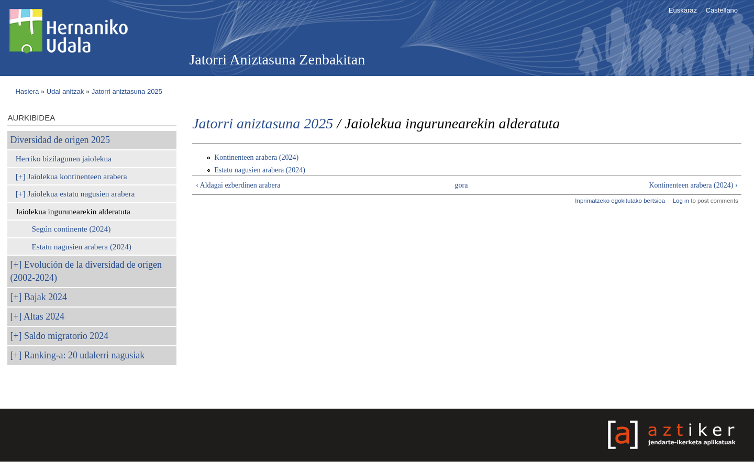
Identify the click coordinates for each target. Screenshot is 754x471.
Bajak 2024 (45, 297)
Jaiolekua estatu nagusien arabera (81, 193)
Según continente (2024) (70, 228)
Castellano (722, 10)
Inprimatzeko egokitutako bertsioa (620, 201)
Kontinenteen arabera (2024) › (693, 185)
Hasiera (27, 91)
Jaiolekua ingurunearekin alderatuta (73, 211)
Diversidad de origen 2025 (59, 140)
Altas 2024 (44, 316)
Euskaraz (683, 10)
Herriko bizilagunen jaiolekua (64, 158)
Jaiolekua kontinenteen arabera (77, 176)
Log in (681, 201)
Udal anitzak (65, 91)
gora (461, 185)
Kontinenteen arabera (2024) (256, 157)
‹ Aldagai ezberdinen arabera (238, 185)
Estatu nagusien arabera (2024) (81, 246)
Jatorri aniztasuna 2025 (127, 91)
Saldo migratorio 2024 (66, 336)
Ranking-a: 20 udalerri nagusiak (84, 355)
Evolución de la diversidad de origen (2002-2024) (86, 271)
